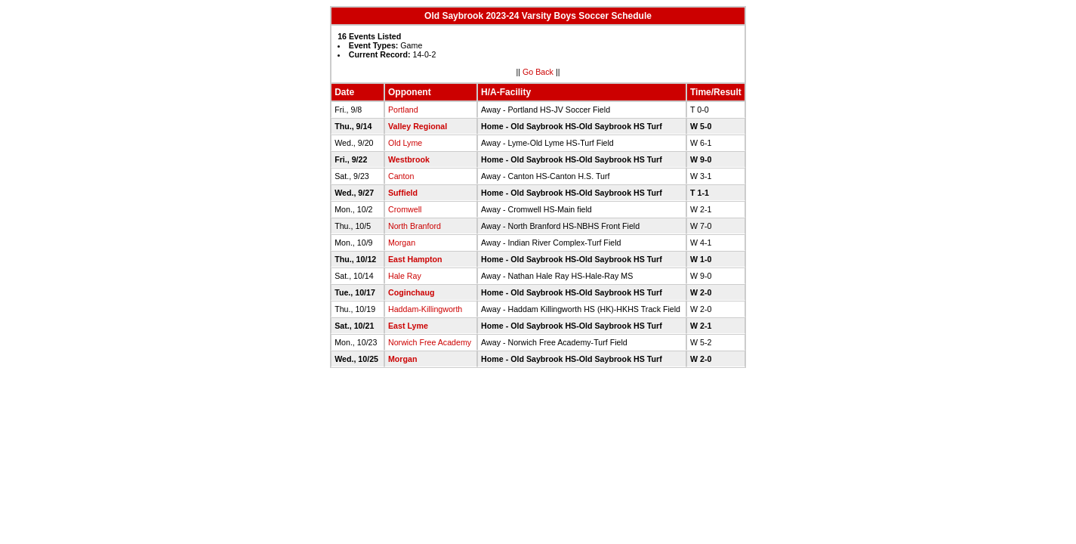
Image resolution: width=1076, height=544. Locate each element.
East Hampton (415, 259)
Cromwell (404, 209)
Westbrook (409, 159)
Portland (403, 109)
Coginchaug (411, 292)
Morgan (401, 242)
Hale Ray (404, 275)
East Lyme (408, 325)
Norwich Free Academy (429, 342)
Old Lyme (405, 142)
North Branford (414, 225)
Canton (401, 176)
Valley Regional (417, 126)
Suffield (403, 192)
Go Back (538, 71)
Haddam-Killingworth (425, 309)
